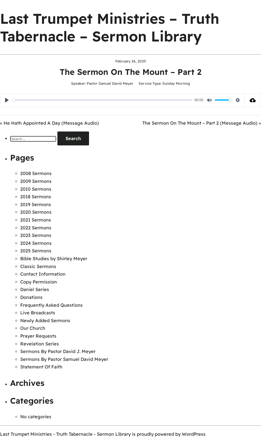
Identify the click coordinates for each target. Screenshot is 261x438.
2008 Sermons (36, 173)
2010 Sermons (35, 189)
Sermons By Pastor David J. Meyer (58, 351)
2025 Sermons (35, 251)
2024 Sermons (36, 243)
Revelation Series (39, 344)
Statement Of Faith (41, 367)
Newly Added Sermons (45, 320)
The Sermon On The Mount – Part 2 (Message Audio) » (201, 123)
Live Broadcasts (37, 313)
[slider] (102, 100)
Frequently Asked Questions (51, 305)
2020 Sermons (36, 212)
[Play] (7, 100)
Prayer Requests (38, 336)
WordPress (194, 434)
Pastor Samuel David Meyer (110, 83)
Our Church (32, 328)
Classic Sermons (38, 266)
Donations (31, 297)
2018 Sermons (35, 197)
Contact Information (43, 274)
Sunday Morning (176, 83)
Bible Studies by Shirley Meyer (53, 258)
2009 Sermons (36, 181)
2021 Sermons (35, 220)
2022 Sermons (35, 228)
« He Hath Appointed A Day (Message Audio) (49, 123)
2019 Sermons (35, 204)
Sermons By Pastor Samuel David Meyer (64, 359)
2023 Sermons (35, 235)
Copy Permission (38, 282)
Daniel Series (34, 289)
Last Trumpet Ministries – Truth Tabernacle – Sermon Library (109, 27)
